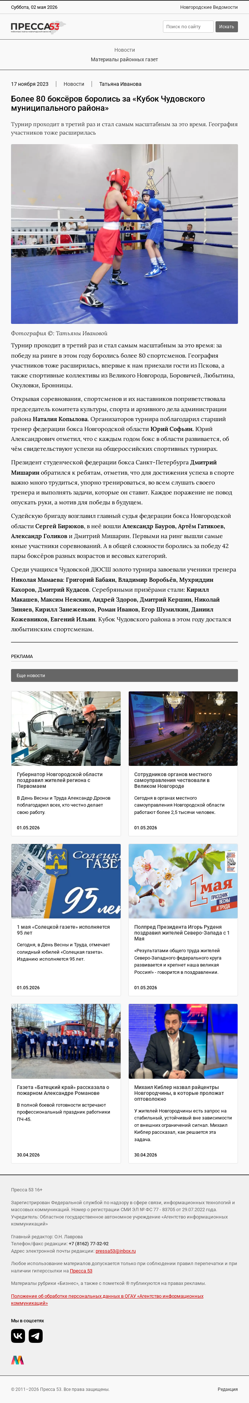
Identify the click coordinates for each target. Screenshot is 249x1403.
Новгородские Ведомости (209, 7)
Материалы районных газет (124, 59)
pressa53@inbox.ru (116, 1251)
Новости (124, 50)
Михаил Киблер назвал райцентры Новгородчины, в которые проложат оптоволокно (179, 1093)
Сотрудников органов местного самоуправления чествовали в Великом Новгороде (173, 780)
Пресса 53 (81, 1271)
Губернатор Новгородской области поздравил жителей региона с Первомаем (60, 780)
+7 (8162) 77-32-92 (89, 1243)
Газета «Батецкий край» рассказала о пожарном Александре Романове (63, 1090)
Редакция (228, 1389)
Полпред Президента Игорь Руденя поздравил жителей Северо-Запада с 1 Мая (182, 933)
